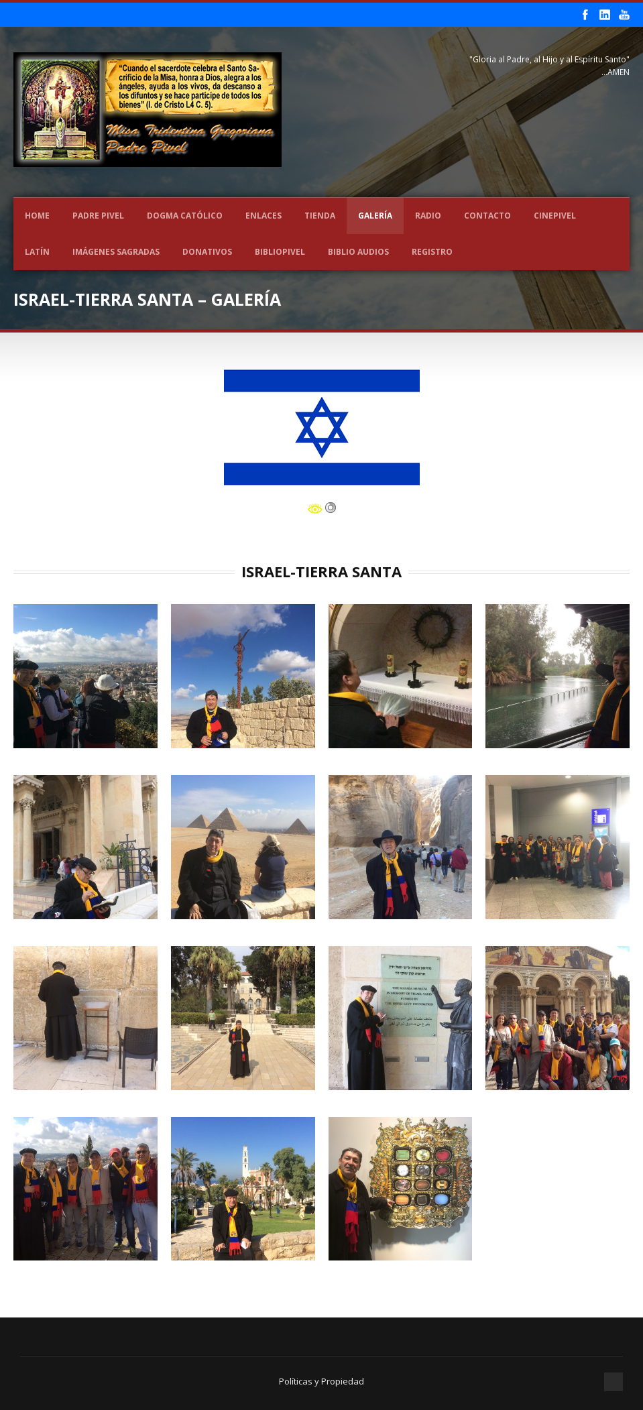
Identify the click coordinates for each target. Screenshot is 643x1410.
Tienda (319, 215)
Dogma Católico (185, 215)
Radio (428, 215)
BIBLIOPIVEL (280, 251)
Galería (375, 215)
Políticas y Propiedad (321, 1381)
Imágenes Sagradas (116, 251)
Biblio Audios (358, 251)
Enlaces (263, 215)
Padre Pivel (98, 215)
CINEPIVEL (555, 215)
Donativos (207, 251)
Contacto (487, 215)
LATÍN (37, 251)
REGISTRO (432, 251)
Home (37, 215)
